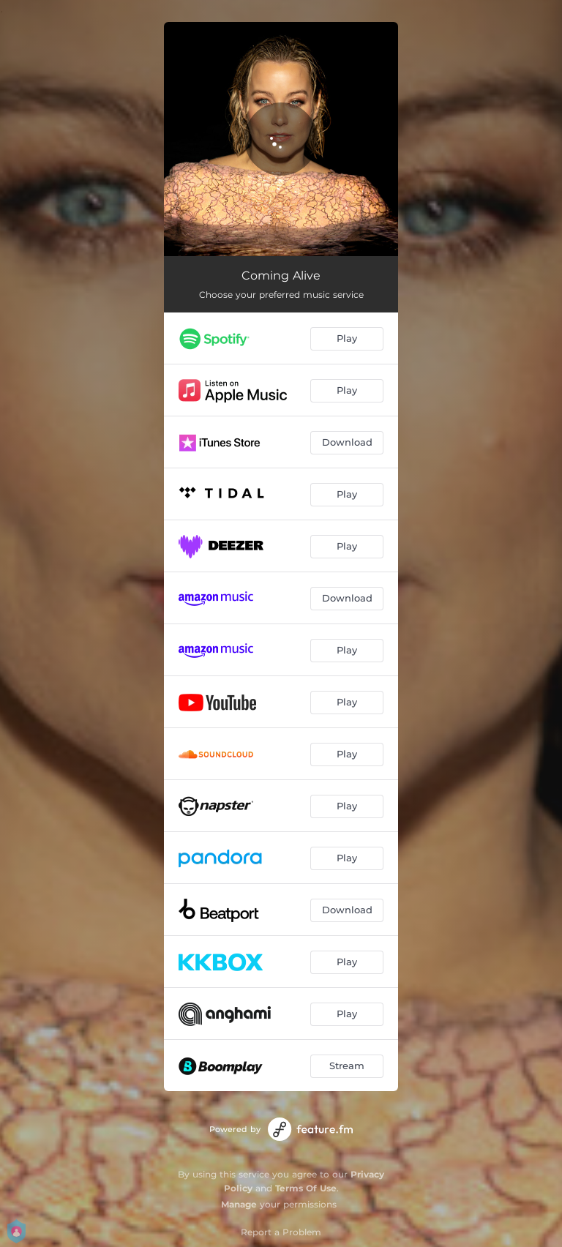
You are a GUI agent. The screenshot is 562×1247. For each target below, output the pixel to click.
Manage (239, 1204)
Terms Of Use (306, 1188)
